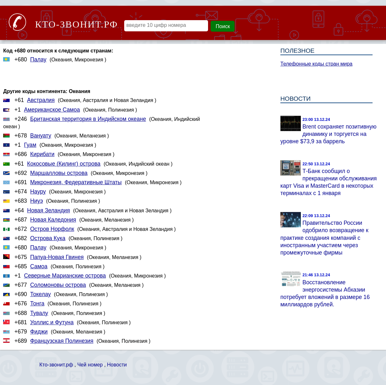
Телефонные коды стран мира (316, 64)
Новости (117, 364)
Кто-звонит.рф (56, 364)
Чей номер (89, 364)
